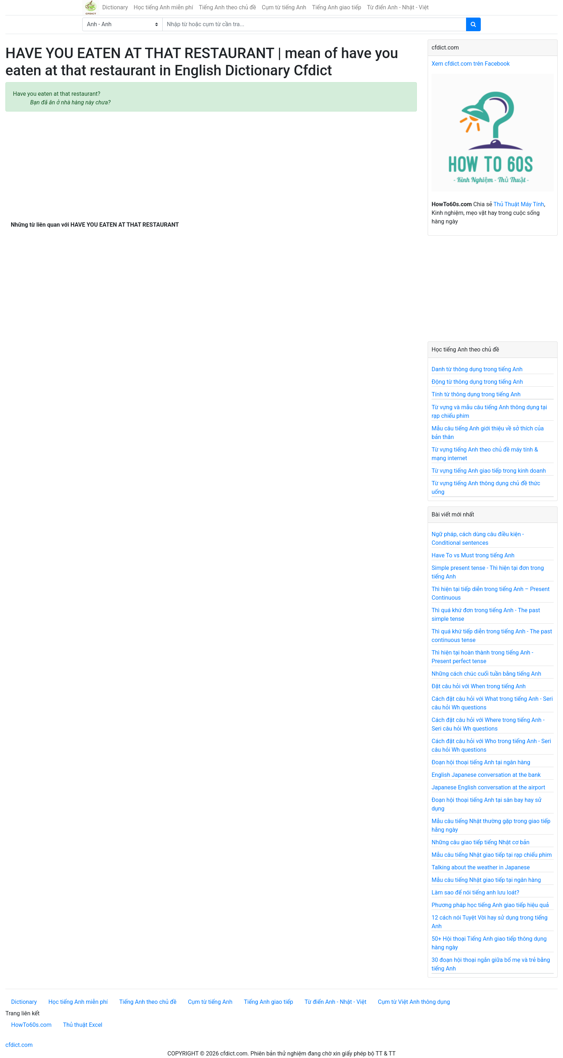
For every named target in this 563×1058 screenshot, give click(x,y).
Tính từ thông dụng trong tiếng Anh (476, 394)
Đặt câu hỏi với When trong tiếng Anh (479, 686)
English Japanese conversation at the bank (486, 774)
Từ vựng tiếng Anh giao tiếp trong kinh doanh (489, 470)
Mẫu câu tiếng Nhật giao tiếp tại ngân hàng (486, 880)
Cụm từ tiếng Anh (284, 7)
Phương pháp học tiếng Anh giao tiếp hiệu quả (490, 905)
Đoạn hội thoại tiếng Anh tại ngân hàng (481, 762)
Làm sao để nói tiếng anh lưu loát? (475, 892)
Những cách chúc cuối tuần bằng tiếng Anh (486, 673)
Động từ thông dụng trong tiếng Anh (477, 381)
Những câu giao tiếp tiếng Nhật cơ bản (481, 842)
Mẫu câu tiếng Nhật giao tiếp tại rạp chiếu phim (492, 854)
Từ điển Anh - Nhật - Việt (398, 7)
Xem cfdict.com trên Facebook (471, 63)
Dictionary (115, 7)
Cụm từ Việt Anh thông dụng (414, 1001)
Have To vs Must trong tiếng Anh (473, 555)
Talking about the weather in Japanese (481, 867)
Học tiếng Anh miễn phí (163, 7)
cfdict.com (19, 1045)
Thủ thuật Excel (82, 1024)
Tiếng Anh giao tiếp (336, 7)
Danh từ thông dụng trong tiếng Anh (477, 369)
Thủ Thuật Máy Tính (518, 204)
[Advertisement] (211, 164)
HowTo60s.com (31, 1024)
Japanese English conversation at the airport (488, 787)
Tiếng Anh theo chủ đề (227, 7)
